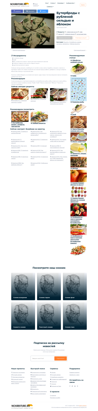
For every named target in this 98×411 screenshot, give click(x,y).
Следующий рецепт (79, 50)
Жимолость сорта (37, 378)
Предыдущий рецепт (19, 50)
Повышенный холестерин (39, 391)
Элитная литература (17, 377)
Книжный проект (17, 379)
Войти (83, 5)
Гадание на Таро (55, 386)
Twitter (43, 11)
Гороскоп (53, 381)
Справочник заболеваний (58, 379)
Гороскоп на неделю (18, 372)
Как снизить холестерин (39, 393)
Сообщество (70, 3)
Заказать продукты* (64, 37)
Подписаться (60, 358)
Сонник (53, 384)
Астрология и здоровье (38, 372)
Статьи (52, 3)
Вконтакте (30, 11)
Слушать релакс (16, 374)
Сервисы (49, 6)
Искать (53, 372)
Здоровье (60, 3)
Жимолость (35, 389)
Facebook (17, 11)
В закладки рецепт (81, 38)
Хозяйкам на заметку (56, 377)
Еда (46, 3)
